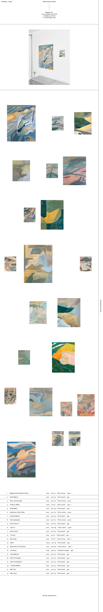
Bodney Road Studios (49, 1)
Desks (10, 1)
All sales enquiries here (49, 595)
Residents (4, 1)
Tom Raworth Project (101, 306)
